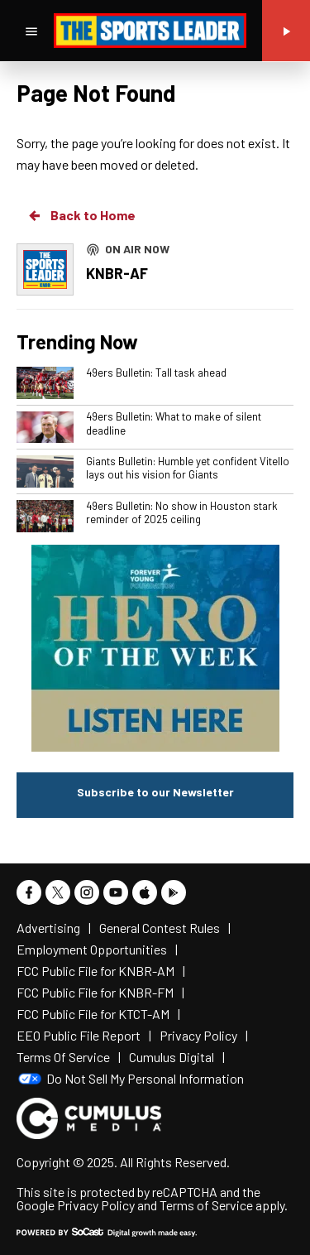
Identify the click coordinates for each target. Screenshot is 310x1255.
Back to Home (81, 215)
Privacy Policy (96, 1205)
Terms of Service (206, 1205)
